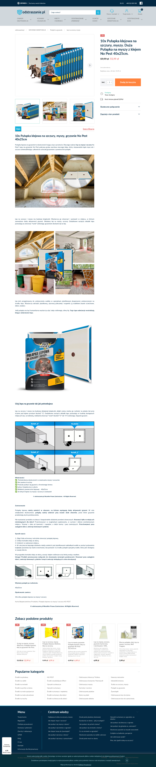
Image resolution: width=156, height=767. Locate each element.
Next (89, 65)
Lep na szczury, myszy (73, 30)
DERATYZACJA (112, 19)
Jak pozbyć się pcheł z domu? (89, 724)
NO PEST (50, 677)
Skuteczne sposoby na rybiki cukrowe (92, 735)
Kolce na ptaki (84, 695)
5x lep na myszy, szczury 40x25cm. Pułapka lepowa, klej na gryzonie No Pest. (26, 645)
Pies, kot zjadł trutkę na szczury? (121, 740)
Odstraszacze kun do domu (120, 695)
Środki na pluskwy (21, 677)
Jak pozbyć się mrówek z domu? (90, 728)
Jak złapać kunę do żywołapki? (59, 731)
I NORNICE (59, 19)
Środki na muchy (21, 698)
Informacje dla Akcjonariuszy (28, 749)
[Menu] (10, 738)
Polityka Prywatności (84, 765)
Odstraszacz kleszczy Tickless (89, 677)
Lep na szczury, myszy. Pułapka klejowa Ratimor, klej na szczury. (51, 644)
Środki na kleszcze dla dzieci (57, 698)
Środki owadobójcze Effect (56, 681)
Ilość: (103, 82)
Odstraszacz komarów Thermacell (91, 681)
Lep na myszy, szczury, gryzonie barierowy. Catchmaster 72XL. (102, 644)
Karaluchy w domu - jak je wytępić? (91, 721)
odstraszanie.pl (31, 12)
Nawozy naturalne (117, 677)
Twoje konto (127, 14)
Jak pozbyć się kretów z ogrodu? (59, 728)
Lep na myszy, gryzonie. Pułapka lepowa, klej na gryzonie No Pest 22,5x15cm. (76, 645)
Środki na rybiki (20, 681)
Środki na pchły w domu (23, 688)
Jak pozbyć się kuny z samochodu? (60, 738)
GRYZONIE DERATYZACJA (37, 30)
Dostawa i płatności (25, 728)
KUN (133, 19)
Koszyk (140, 12)
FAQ (19, 738)
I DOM (95, 19)
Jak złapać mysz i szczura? (57, 721)
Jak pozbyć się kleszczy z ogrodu (121, 722)
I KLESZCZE (41, 19)
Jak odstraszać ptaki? (117, 737)
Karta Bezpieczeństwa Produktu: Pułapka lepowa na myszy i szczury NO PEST (43, 601)
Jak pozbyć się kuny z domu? (58, 735)
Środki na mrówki (21, 684)
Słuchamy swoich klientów (37, 3)
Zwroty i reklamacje (25, 731)
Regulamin (21, 721)
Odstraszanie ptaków (86, 691)
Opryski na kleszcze (54, 684)
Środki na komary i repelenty (57, 691)
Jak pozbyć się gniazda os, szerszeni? (123, 726)
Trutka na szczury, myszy (119, 684)
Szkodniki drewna (117, 681)
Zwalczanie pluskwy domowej (90, 717)
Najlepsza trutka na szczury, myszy (60, 717)
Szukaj (98, 12)
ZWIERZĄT (77, 19)
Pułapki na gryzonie (56, 30)
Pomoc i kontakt (112, 14)
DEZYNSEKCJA (22, 19)
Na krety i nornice (85, 688)
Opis (18, 129)
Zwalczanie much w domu (88, 738)
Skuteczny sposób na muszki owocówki (124, 730)
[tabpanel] (54, 64)
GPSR (20, 735)
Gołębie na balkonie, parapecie (121, 733)
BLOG (122, 3)
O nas (20, 742)
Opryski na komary (53, 688)
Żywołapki (114, 691)
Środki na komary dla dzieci (56, 695)
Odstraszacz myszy (86, 684)
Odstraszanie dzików (86, 698)
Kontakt (20, 745)
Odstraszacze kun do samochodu (122, 698)
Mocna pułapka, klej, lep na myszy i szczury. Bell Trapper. (129, 644)
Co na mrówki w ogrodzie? (88, 731)
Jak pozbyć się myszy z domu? (58, 724)
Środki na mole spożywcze (24, 691)
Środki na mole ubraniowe (24, 695)
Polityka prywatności (25, 724)
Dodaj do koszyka (128, 82)
